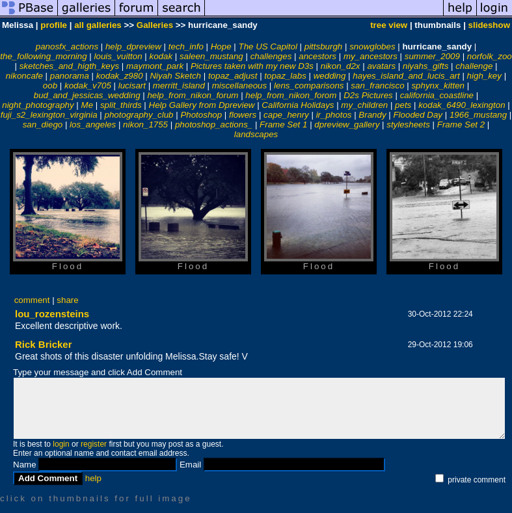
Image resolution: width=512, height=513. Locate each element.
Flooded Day (417, 115)
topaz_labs (285, 76)
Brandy (372, 115)
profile (53, 25)
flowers (242, 115)
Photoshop (201, 115)
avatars (381, 66)
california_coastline (437, 95)
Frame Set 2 (461, 124)
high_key (484, 76)
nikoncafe (24, 76)
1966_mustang (478, 115)
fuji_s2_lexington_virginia (49, 115)
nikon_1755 (145, 124)
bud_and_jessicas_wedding (87, 95)
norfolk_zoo (489, 56)
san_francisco (377, 85)
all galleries (98, 25)
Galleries (155, 25)
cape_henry (286, 115)
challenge (473, 66)
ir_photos (334, 115)
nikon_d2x (340, 66)
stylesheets (408, 124)
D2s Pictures (368, 95)
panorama (69, 76)
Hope (221, 46)
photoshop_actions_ (213, 124)
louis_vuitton (118, 56)
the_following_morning (43, 56)
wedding (330, 76)
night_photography (38, 105)
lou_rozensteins (52, 313)
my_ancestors (370, 56)
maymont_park (154, 66)
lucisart (132, 85)
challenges (271, 56)
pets (403, 105)
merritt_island (179, 85)
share (67, 300)
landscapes (256, 134)
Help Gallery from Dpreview (202, 105)
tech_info (186, 46)
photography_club (139, 115)
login (61, 444)
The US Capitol (267, 46)
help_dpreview (133, 46)
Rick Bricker (43, 344)
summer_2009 (432, 56)
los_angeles (93, 124)
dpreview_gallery (346, 124)
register (94, 444)
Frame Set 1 (283, 124)
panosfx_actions (67, 46)
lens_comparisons (309, 85)
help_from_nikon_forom (290, 95)
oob (50, 85)
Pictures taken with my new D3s (252, 66)
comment (32, 300)
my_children (364, 105)
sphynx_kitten (438, 85)
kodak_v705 (87, 85)
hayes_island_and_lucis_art (406, 76)
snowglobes (372, 46)
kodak (160, 56)
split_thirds (121, 105)
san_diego (43, 124)
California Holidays (298, 105)
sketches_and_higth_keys (69, 66)
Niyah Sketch (175, 76)
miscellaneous (239, 85)
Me (87, 105)
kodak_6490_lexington (461, 105)
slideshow (489, 25)
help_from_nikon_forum (192, 95)
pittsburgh (323, 46)
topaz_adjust (233, 76)
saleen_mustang (211, 56)
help (93, 478)
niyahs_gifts (425, 66)
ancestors (317, 56)
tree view (388, 25)
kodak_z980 (119, 76)
